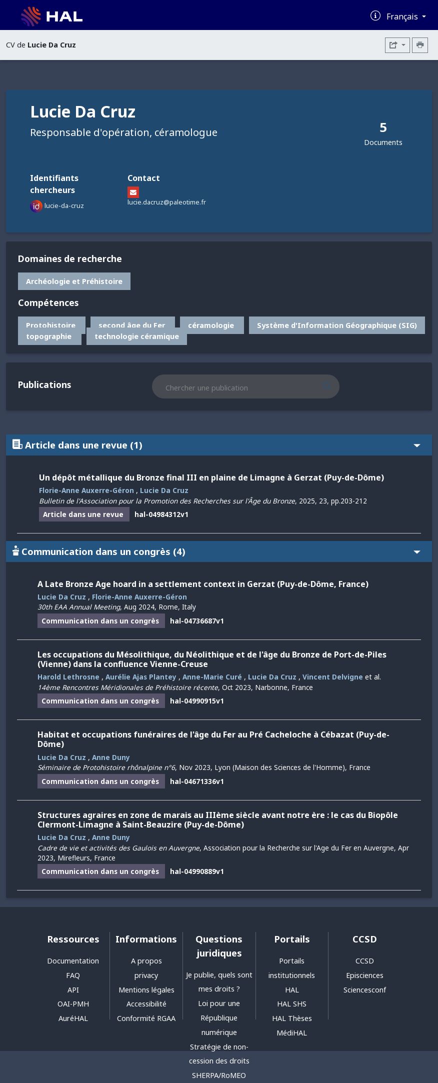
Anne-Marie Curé (212, 677)
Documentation (73, 961)
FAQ (73, 975)
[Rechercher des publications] (336, 386)
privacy (146, 975)
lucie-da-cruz (64, 205)
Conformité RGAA (146, 1018)
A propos (146, 961)
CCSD (365, 961)
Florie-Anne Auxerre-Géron (86, 490)
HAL (292, 989)
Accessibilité (146, 1003)
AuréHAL (73, 1018)
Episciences (365, 975)
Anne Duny (111, 757)
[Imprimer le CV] (420, 45)
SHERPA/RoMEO (219, 1075)
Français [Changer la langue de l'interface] (403, 16)
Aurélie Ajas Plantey (141, 677)
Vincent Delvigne (332, 677)
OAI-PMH (73, 1003)
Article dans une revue (216, 444)
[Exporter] (397, 45)
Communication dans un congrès (216, 551)
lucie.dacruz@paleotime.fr (167, 202)
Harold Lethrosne (69, 677)
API (73, 989)
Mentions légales (146, 989)
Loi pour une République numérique (219, 1017)
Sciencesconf (365, 989)
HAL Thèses (292, 1018)
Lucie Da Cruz (164, 490)
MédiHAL (291, 1033)
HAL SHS (291, 1003)
